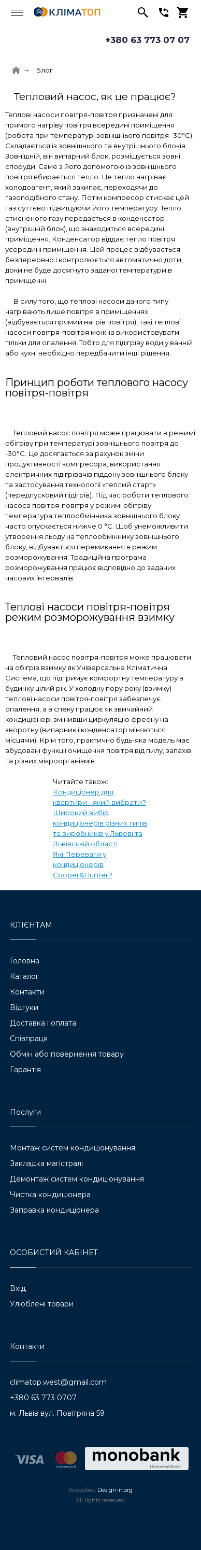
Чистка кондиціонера (50, 1194)
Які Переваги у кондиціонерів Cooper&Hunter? (82, 864)
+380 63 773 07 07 (147, 40)
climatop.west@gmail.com (58, 1382)
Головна (24, 960)
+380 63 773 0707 (43, 1397)
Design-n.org (115, 1490)
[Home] (16, 70)
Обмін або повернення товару (67, 1054)
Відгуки (24, 1007)
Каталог (24, 976)
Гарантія (25, 1069)
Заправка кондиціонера (54, 1210)
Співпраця (29, 1038)
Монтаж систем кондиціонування (72, 1148)
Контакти (27, 992)
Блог (44, 70)
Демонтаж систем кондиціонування (77, 1179)
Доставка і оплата (43, 1023)
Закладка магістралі (46, 1163)
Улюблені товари (42, 1304)
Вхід (18, 1288)
